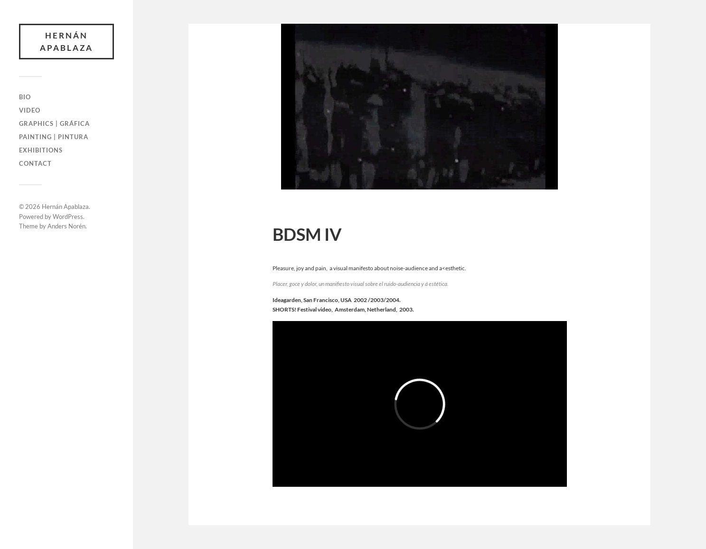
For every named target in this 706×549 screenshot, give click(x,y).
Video (29, 110)
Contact (35, 163)
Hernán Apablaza (66, 41)
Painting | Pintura (53, 137)
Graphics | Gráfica (54, 123)
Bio (25, 97)
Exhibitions (41, 150)
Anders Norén (66, 226)
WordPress (68, 216)
